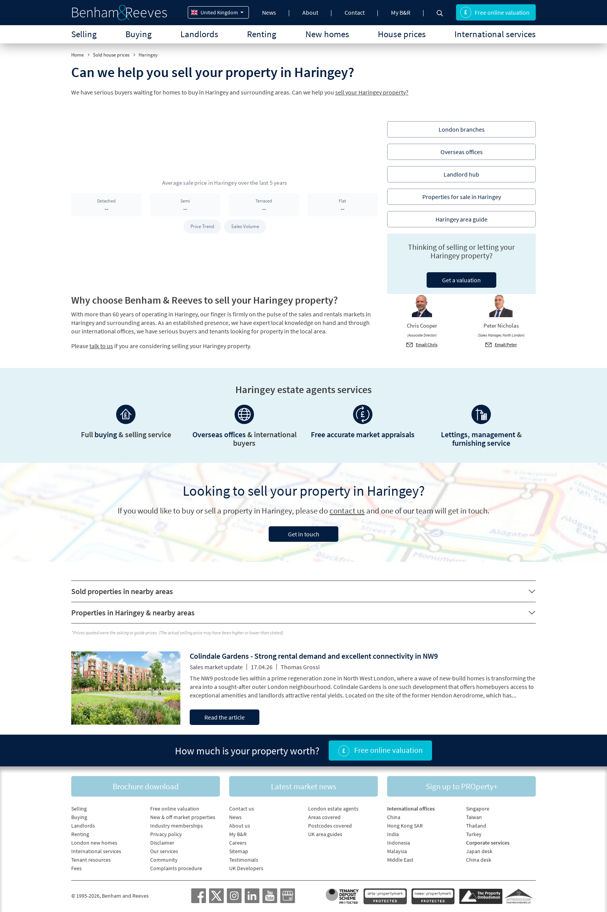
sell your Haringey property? (371, 92)
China (393, 817)
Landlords (199, 34)
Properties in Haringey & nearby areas (133, 612)
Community (164, 859)
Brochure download (146, 786)
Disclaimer (162, 842)
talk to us (101, 346)
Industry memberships (176, 825)
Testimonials (243, 859)
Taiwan (474, 817)
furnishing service (481, 443)
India (393, 834)
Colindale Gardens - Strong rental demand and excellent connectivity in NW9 (314, 656)
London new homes (94, 842)
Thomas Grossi (300, 667)
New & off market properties (182, 817)
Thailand (476, 825)
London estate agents (333, 808)
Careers (238, 842)
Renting (261, 34)
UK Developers (246, 868)
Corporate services (487, 842)
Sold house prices (111, 55)
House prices (402, 34)
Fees (76, 868)
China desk (478, 859)
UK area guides (325, 834)
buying (105, 434)
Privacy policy (166, 834)
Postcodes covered (330, 825)
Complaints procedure (176, 868)
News (269, 12)
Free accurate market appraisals (363, 434)
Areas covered (324, 817)
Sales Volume (245, 226)
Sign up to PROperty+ (461, 786)
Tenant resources (91, 859)
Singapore (477, 808)
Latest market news (303, 786)
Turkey (474, 834)
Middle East (400, 859)
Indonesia (398, 842)
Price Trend (202, 226)
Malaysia (397, 851)
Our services (164, 851)
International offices (411, 808)
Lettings (454, 434)
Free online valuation (495, 12)
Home (77, 55)
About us (239, 825)
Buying (138, 34)
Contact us (241, 808)
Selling (84, 34)
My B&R (400, 12)
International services (495, 34)
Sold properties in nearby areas (122, 591)
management (493, 434)
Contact (355, 12)
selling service (148, 434)
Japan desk (479, 851)
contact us (347, 510)
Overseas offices (219, 434)
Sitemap (238, 851)
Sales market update (216, 667)
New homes (327, 34)
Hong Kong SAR (405, 825)
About (310, 12)
